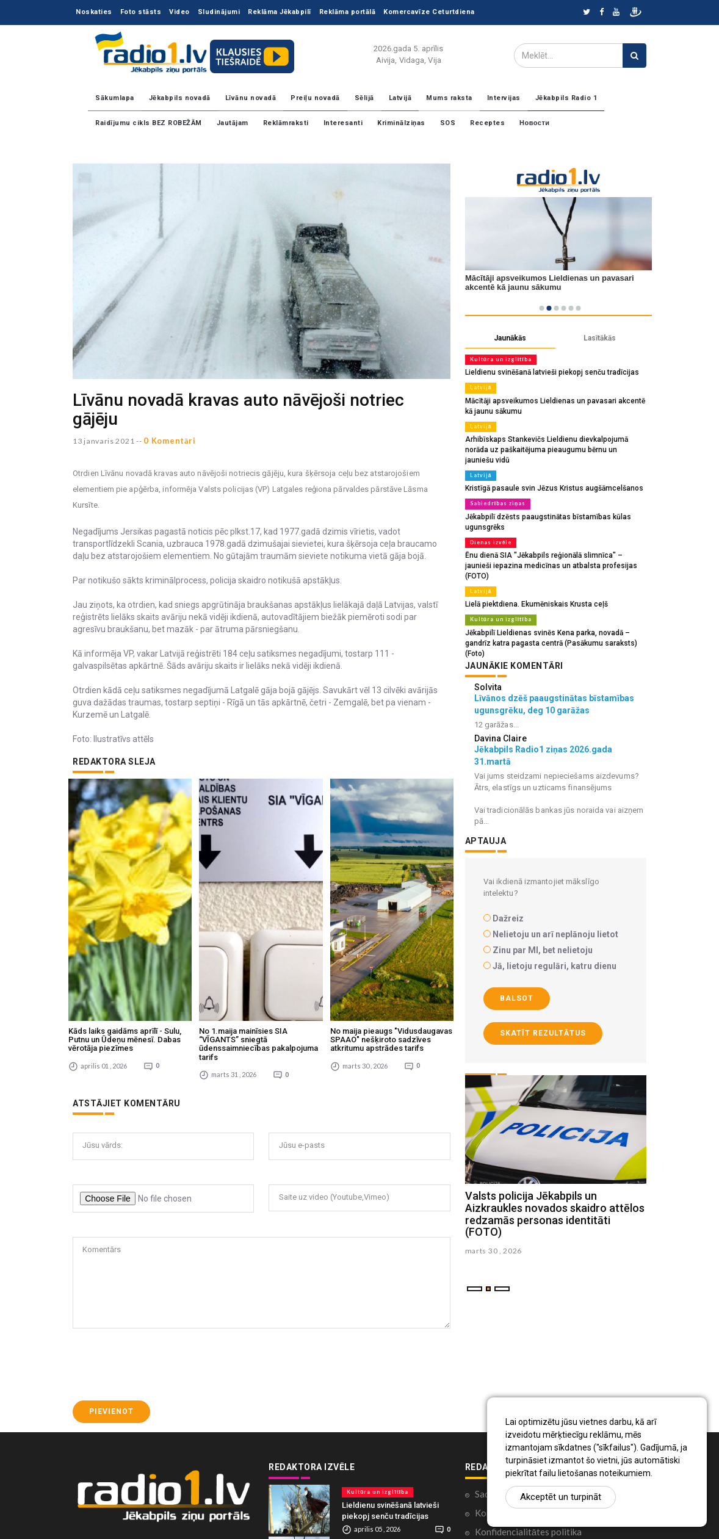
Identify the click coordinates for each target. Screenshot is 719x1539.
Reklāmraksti (286, 123)
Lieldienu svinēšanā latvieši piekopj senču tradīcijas (547, 372)
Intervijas (504, 98)
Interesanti (343, 123)
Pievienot (111, 1293)
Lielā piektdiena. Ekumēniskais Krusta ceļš (531, 576)
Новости (534, 123)
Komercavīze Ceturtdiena (429, 12)
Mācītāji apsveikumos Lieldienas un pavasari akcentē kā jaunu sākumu (387, 1449)
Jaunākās (510, 338)
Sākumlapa (114, 98)
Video (179, 12)
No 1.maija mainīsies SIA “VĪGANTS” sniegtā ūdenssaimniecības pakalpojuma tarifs (258, 925)
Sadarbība (495, 1374)
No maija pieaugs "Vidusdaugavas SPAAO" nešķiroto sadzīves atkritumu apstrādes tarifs (391, 920)
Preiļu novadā (315, 98)
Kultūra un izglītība (498, 359)
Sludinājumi (219, 12)
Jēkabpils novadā (180, 98)
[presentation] (165, 1246)
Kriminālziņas (401, 123)
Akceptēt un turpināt (560, 1496)
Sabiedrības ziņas (495, 489)
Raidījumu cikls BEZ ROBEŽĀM (148, 123)
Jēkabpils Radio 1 (566, 98)
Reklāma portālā (347, 12)
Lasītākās (600, 338)
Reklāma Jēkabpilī (279, 12)
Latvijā (400, 98)
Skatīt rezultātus (543, 992)
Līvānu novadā (250, 98)
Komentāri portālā (512, 1393)
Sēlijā (364, 98)
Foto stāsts (141, 12)
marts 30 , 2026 (493, 1210)
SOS (448, 123)
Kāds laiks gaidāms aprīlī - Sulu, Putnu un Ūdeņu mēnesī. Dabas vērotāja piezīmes (124, 920)
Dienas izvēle (489, 526)
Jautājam (232, 123)
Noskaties (94, 12)
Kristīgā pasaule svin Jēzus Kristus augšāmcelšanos (548, 474)
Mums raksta (449, 98)
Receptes (487, 123)
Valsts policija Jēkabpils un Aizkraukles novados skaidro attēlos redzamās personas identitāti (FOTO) (555, 1173)
